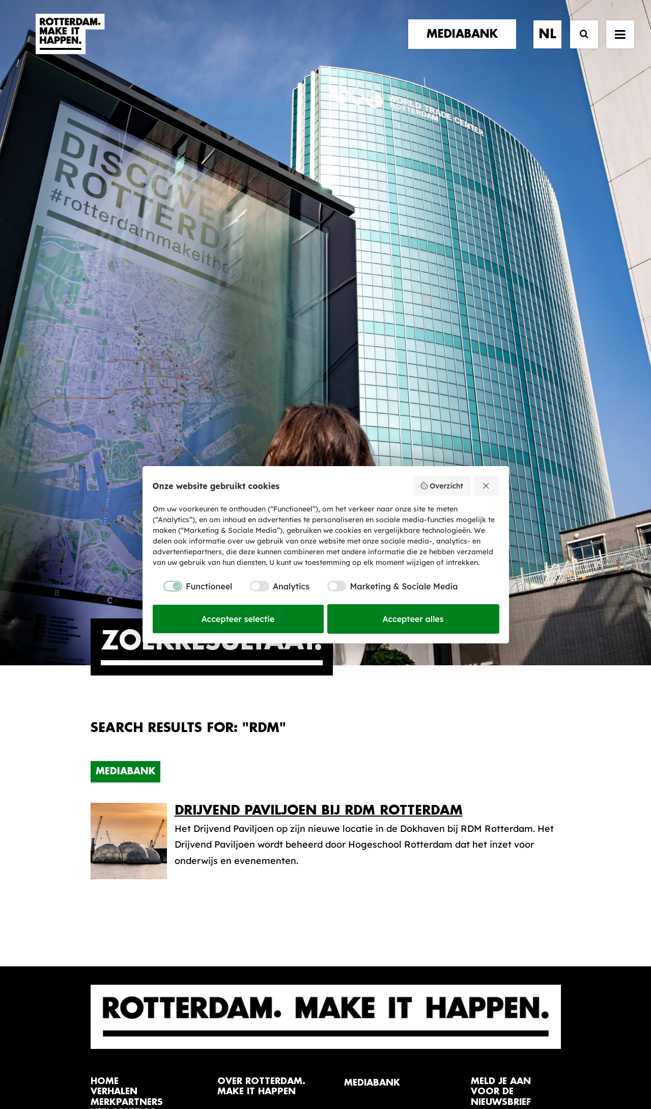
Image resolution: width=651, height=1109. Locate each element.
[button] (94, 1036)
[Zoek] (579, 45)
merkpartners (127, 779)
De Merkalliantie (254, 799)
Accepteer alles (413, 619)
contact (113, 810)
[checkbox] (193, 586)
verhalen (114, 768)
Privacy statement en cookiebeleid (369, 1066)
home (105, 758)
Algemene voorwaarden (264, 1066)
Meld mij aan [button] (508, 821)
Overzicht (441, 486)
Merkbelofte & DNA (260, 815)
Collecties (366, 807)
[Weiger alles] (486, 486)
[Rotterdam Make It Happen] (69, 44)
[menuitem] (465, 44)
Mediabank (125, 448)
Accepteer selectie (238, 619)
